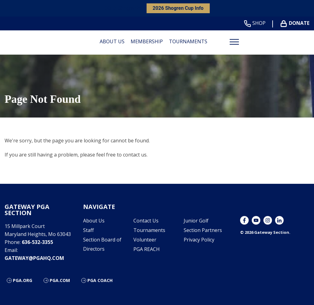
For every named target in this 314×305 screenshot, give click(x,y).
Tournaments (188, 41)
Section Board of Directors (102, 244)
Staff (88, 230)
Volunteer (144, 239)
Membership (147, 41)
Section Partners (203, 230)
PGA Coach (100, 280)
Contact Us (146, 220)
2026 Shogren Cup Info (178, 8)
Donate (296, 23)
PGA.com (60, 280)
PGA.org (22, 280)
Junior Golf (196, 220)
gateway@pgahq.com (34, 258)
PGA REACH (146, 249)
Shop (256, 23)
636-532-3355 (37, 242)
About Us (112, 41)
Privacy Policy (199, 239)
